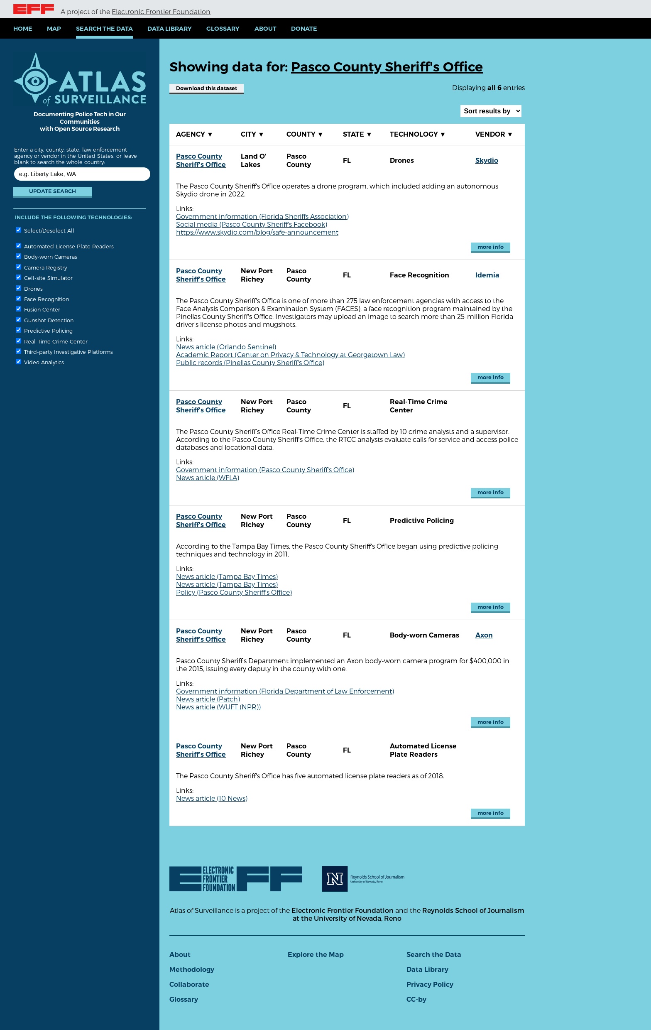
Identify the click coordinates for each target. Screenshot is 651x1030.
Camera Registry (41, 267)
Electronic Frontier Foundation (161, 11)
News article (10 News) (211, 798)
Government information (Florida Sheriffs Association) (262, 216)
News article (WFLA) (207, 477)
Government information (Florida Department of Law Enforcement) (285, 691)
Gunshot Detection (44, 320)
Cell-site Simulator (44, 278)
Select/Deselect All (45, 230)
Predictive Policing (44, 330)
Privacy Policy (429, 984)
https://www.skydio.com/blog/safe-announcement (257, 232)
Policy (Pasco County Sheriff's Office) (234, 592)
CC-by (416, 999)
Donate (304, 28)
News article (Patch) (208, 699)
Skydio (486, 160)
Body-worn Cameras (46, 256)
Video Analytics (40, 362)
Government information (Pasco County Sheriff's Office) (265, 469)
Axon (484, 635)
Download (206, 88)
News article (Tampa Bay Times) (227, 576)
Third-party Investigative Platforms (64, 351)
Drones (29, 288)
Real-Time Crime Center (52, 341)
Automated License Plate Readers (65, 246)
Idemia (487, 275)
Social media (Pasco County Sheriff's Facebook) (251, 224)
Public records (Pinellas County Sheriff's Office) (250, 362)
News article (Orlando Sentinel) (226, 347)
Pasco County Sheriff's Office (201, 160)
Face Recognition (42, 299)
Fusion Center (38, 309)
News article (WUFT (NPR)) (218, 707)
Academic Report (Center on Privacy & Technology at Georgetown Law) (290, 354)
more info (490, 247)
